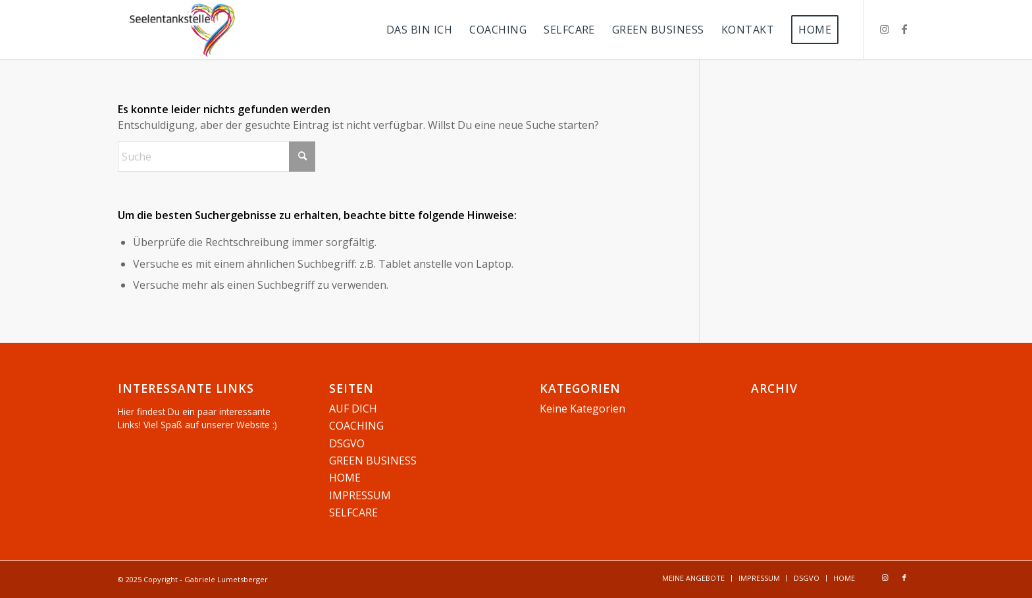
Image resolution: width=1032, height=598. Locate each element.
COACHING (356, 425)
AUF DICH (353, 408)
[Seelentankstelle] (182, 29)
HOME (345, 477)
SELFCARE (353, 512)
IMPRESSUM (360, 495)
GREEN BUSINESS (373, 460)
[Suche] (216, 156)
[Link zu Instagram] (884, 29)
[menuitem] (419, 29)
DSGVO (347, 443)
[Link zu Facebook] (904, 29)
